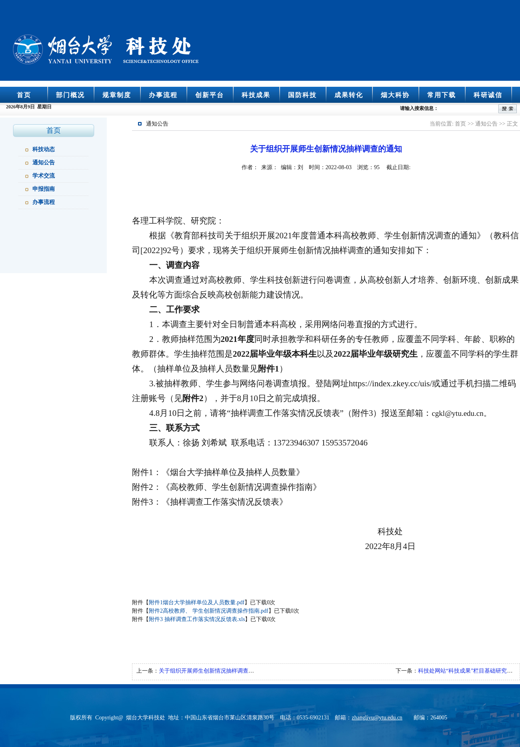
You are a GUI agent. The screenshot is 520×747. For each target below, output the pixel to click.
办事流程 (163, 95)
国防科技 (302, 95)
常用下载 (441, 95)
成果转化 (348, 95)
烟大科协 (395, 95)
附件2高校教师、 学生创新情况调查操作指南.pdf (208, 611)
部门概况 (70, 95)
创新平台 (209, 95)
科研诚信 (488, 95)
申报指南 (43, 189)
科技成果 (256, 95)
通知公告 (43, 163)
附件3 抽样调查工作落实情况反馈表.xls (197, 619)
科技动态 (43, 149)
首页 (24, 95)
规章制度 (116, 95)
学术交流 (43, 176)
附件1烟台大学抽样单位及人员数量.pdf (196, 602)
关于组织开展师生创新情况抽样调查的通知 (212, 671)
